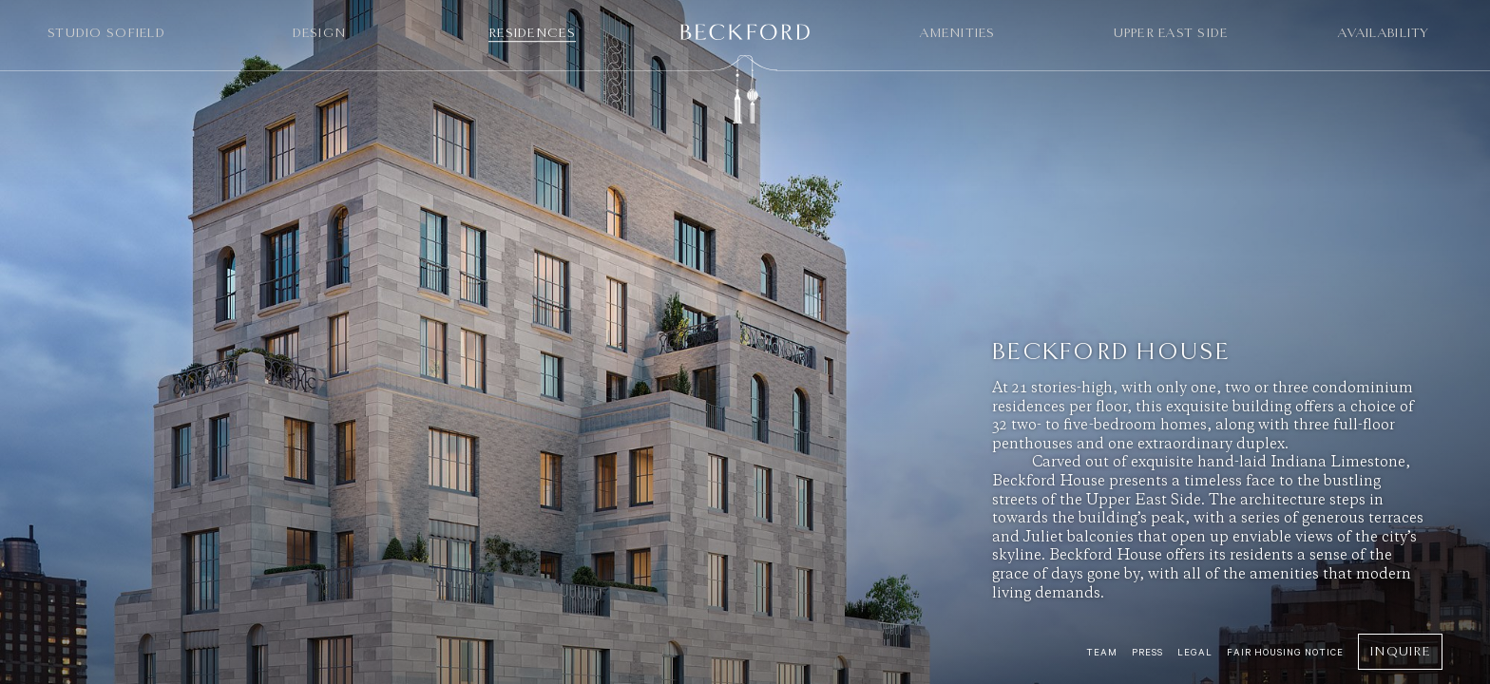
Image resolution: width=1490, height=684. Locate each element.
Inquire (1400, 651)
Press (1147, 652)
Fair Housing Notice (1285, 652)
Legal (1195, 652)
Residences (532, 33)
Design (320, 33)
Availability (1383, 33)
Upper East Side (1171, 33)
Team (1102, 652)
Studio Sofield (106, 33)
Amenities (957, 33)
